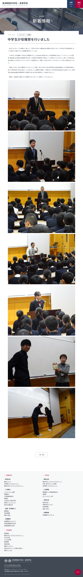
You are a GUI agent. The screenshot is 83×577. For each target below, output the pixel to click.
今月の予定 (7, 537)
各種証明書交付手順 (9, 525)
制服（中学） (46, 509)
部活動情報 (7, 513)
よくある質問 (7, 539)
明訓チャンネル (8, 550)
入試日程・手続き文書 (10, 500)
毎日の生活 (45, 502)
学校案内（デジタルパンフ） (11, 484)
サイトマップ (14, 569)
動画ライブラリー (8, 546)
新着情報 (6, 533)
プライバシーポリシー (22, 569)
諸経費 (6, 498)
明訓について (7, 481)
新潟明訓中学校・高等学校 (15, 4)
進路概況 (6, 511)
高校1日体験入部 (8, 505)
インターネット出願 (9, 492)
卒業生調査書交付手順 (10, 523)
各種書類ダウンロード (10, 521)
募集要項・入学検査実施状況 (50, 492)
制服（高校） (7, 515)
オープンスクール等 (48, 496)
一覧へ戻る (41, 455)
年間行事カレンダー (48, 504)
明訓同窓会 (7, 544)
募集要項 (6, 494)
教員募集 (6, 542)
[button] (71, 4)
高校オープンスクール (10, 502)
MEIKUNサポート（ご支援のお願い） (13, 548)
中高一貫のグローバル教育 (49, 484)
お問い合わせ (6, 569)
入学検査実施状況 (8, 496)
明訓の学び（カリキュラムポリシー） (14, 486)
